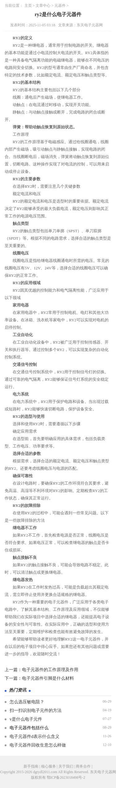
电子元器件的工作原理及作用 (50, 669)
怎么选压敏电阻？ (27, 702)
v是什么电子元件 (26, 719)
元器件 (60, 5)
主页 (28, 5)
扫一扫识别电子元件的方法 (36, 710)
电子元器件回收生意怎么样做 (38, 745)
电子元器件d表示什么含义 (34, 736)
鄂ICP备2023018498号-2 (66, 777)
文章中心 (43, 5)
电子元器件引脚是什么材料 (48, 678)
